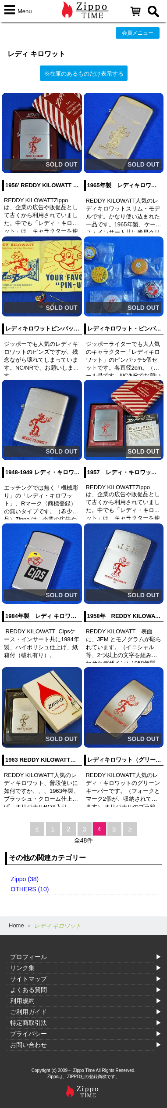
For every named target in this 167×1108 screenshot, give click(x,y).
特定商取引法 (28, 1022)
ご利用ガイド (28, 1011)
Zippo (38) (25, 879)
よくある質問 (28, 989)
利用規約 (22, 1000)
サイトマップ (28, 978)
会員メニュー (137, 33)
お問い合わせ (28, 1044)
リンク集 (22, 967)
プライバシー (28, 1033)
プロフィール (28, 956)
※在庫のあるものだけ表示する (84, 73)
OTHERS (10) (30, 889)
